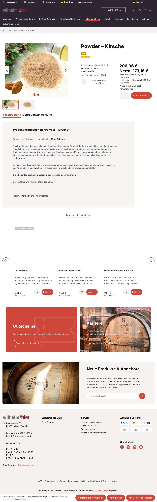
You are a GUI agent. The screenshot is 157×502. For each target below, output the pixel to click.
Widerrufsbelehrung (90, 480)
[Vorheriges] (7, 69)
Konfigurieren (116, 498)
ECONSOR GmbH (100, 490)
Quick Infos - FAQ (89, 425)
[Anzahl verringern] (121, 95)
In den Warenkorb (141, 94)
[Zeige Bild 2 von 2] (38, 94)
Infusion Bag (21, 269)
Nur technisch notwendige (90, 498)
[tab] (11, 114)
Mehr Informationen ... (19, 499)
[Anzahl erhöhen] (128, 95)
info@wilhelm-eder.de (21, 435)
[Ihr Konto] (140, 9)
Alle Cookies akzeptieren (140, 498)
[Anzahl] (124, 95)
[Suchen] (104, 9)
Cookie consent (109, 480)
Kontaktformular (25, 464)
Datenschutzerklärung (55, 480)
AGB (40, 480)
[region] (36, 76)
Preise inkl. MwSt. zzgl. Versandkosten (130, 86)
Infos (45, 291)
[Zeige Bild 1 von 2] (34, 94)
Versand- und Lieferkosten (93, 432)
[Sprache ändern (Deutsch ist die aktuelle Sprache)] (138, 2)
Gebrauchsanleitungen (91, 421)
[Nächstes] (66, 69)
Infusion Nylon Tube (70, 269)
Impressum (73, 480)
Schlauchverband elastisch (118, 269)
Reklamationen (88, 428)
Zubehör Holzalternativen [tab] (78, 214)
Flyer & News (48, 421)
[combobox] (116, 9)
